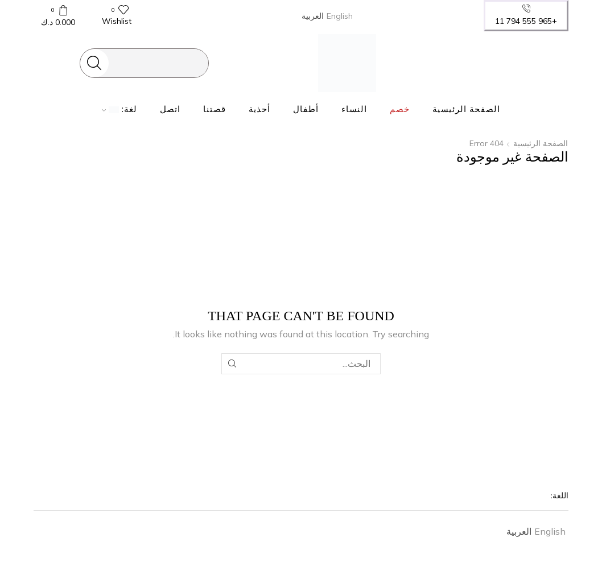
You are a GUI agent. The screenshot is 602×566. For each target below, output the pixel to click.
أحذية (259, 109)
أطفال (306, 109)
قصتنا (214, 109)
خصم (400, 109)
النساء (354, 109)
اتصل (170, 109)
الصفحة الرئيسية (466, 109)
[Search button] (94, 63)
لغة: (120, 109)
